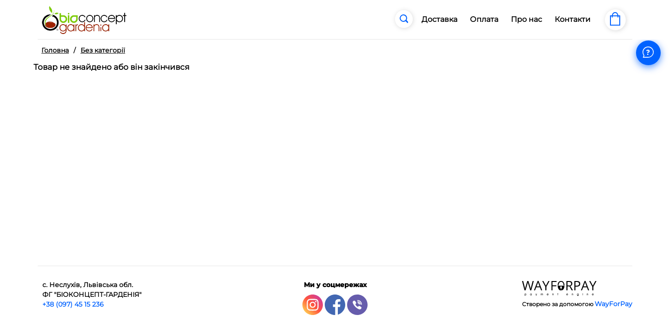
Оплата (484, 19)
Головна (55, 50)
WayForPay (613, 304)
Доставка (439, 19)
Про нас (526, 19)
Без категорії (102, 50)
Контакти (572, 19)
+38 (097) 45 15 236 (73, 304)
